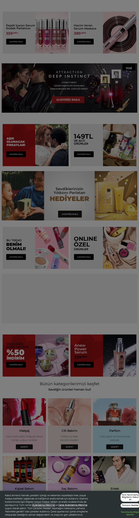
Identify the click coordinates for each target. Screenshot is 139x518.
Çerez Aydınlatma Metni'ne (72, 505)
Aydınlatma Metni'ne (43, 505)
